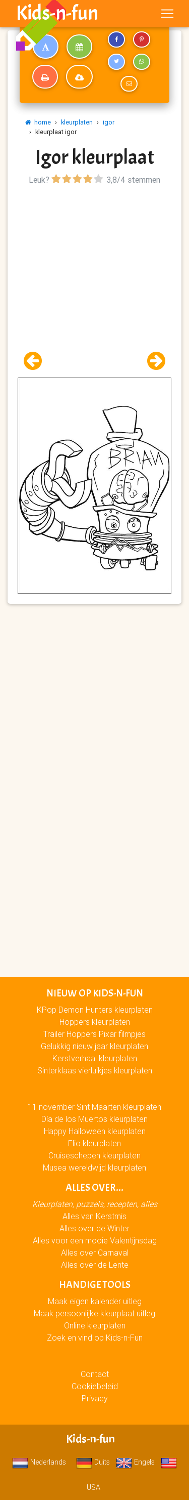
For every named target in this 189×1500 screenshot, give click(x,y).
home (38, 122)
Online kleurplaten (94, 1325)
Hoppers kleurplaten (94, 1022)
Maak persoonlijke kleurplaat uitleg (94, 1313)
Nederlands (39, 1462)
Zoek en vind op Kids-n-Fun (95, 1337)
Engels (135, 1462)
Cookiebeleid (95, 1386)
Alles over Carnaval (95, 1252)
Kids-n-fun (57, 13)
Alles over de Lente (95, 1265)
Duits (93, 1462)
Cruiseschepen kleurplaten (94, 1155)
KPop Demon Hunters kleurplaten (95, 1010)
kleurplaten (77, 122)
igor (108, 122)
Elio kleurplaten (94, 1143)
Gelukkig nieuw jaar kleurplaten (94, 1046)
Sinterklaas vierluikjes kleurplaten (94, 1070)
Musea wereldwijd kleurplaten (94, 1167)
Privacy (95, 1398)
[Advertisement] (94, 283)
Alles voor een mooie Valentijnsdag (95, 1240)
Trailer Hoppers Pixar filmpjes (94, 1034)
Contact (95, 1374)
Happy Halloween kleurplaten (95, 1131)
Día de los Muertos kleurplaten (94, 1119)
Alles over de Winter (94, 1228)
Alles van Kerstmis (94, 1216)
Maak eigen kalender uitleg (95, 1301)
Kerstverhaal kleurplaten (94, 1058)
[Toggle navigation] (167, 13)
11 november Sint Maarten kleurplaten (94, 1107)
